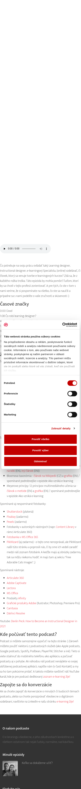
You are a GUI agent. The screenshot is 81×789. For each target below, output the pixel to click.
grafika (68, 475)
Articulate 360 (15, 578)
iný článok (27, 470)
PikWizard (12, 542)
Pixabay (11, 516)
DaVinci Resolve (16, 613)
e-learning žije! (65, 701)
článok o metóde (16, 491)
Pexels (10, 521)
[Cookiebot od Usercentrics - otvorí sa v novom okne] (62, 325)
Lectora (11, 588)
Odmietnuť (40, 461)
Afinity (22, 598)
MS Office (12, 593)
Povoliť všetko (40, 439)
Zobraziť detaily (61, 428)
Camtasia (12, 608)
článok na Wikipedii (45, 475)
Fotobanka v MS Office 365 (22, 537)
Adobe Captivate (16, 583)
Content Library (65, 526)
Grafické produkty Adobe (21, 603)
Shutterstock (14, 511)
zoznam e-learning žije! (56, 676)
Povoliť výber (40, 450)
